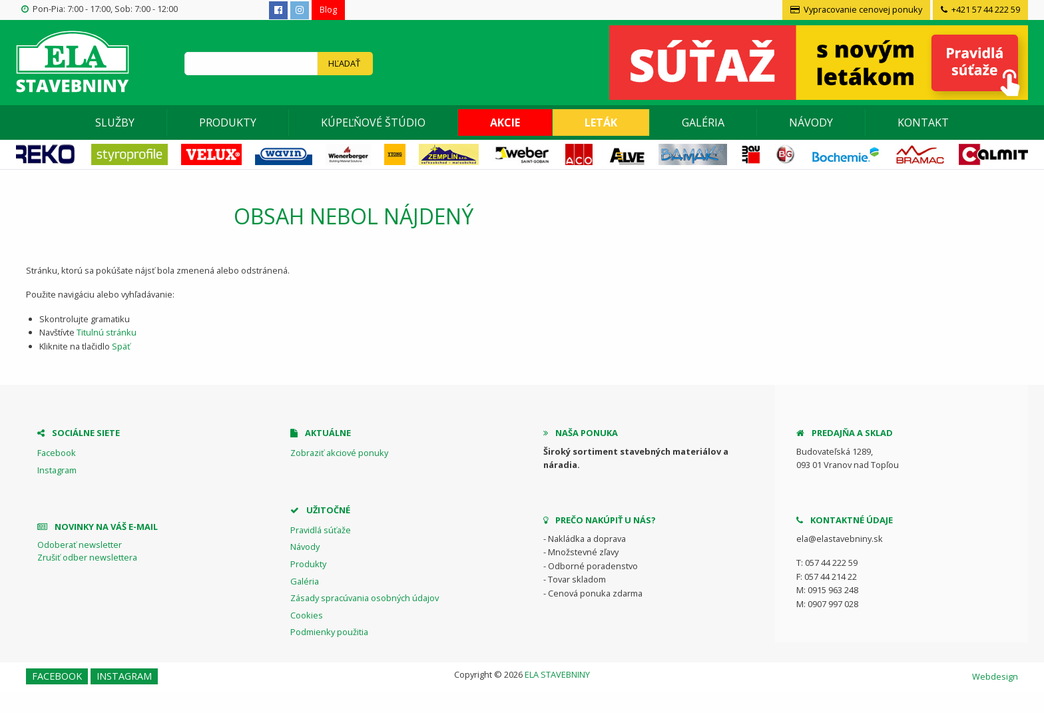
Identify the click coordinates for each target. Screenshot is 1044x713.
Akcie (505, 122)
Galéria (703, 122)
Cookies (306, 615)
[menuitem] (115, 122)
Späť (121, 346)
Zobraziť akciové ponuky (339, 453)
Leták (601, 122)
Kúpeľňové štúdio (373, 122)
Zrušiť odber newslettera (87, 557)
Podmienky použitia (329, 632)
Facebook (56, 453)
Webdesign (995, 676)
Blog (328, 9)
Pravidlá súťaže (320, 530)
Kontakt (923, 122)
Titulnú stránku (106, 332)
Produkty (227, 122)
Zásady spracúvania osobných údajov (364, 598)
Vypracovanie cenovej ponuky (856, 9)
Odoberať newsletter (79, 545)
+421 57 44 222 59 (980, 9)
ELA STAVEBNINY (557, 674)
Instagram (57, 470)
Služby (114, 122)
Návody (811, 122)
